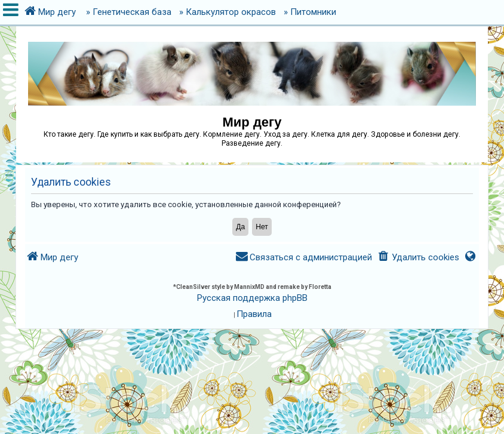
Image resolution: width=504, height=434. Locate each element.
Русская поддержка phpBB (252, 298)
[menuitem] (417, 257)
